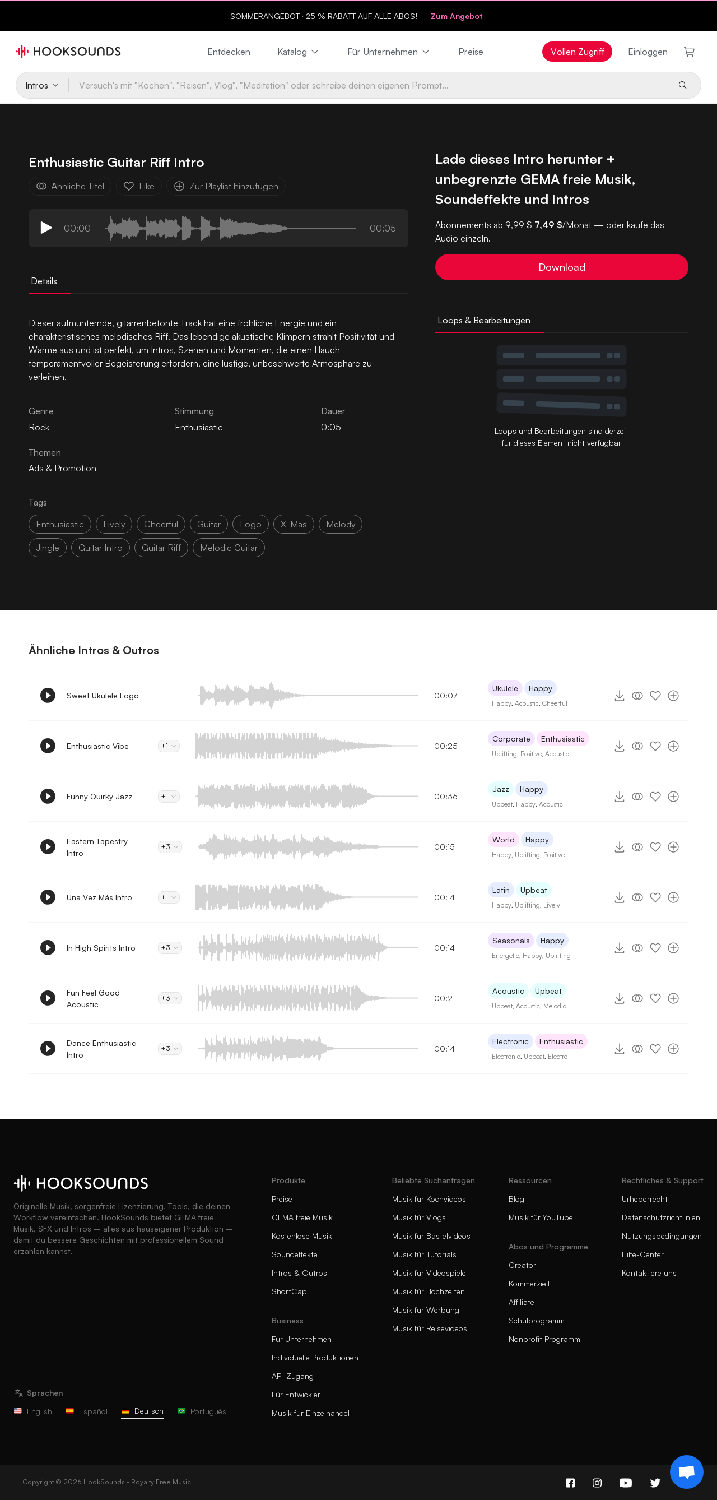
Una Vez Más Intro (99, 897)
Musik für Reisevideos (429, 1328)
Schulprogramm (537, 1320)
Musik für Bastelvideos (431, 1235)
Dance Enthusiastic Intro (101, 1048)
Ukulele (505, 688)
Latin (501, 890)
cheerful (161, 524)
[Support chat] (687, 1472)
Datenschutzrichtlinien (661, 1217)
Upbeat (502, 804)
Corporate (511, 738)
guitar (209, 524)
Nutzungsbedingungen (662, 1235)
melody (340, 524)
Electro (557, 1056)
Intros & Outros (299, 1272)
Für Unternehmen (389, 51)
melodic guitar (229, 547)
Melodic (554, 1006)
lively (114, 524)
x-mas (294, 524)
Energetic (505, 955)
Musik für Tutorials (424, 1254)
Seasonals (511, 940)
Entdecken (228, 51)
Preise (470, 51)
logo (251, 524)
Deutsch (142, 1410)
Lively (551, 905)
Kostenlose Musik (302, 1235)
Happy (540, 688)
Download (561, 267)
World (503, 839)
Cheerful (554, 703)
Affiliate (521, 1302)
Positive (531, 753)
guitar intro (100, 547)
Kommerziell (529, 1283)
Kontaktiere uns (649, 1272)
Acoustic (527, 703)
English (32, 1411)
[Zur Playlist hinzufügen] (673, 695)
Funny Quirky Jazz (99, 796)
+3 (170, 846)
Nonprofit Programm (544, 1339)
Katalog (298, 51)
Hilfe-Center (643, 1254)
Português (201, 1411)
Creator (522, 1265)
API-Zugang (293, 1376)
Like (139, 186)
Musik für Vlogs (419, 1217)
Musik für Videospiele (429, 1272)
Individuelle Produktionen (315, 1357)
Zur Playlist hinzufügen (226, 186)
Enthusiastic (199, 427)
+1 (169, 746)
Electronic (510, 1041)
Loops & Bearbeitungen (483, 320)
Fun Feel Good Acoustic (93, 998)
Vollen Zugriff (577, 51)
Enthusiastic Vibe (98, 746)
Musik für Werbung (425, 1309)
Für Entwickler (296, 1394)
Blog (516, 1198)
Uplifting (504, 753)
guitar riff (161, 547)
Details (44, 280)
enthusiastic (60, 524)
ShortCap (289, 1291)
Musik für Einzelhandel (311, 1413)
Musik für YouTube (541, 1217)
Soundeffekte (295, 1254)
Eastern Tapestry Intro (97, 847)
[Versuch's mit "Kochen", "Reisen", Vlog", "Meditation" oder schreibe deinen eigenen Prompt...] (368, 85)
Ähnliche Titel (70, 186)
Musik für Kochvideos (429, 1198)
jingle (47, 547)
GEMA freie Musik (302, 1217)
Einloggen (648, 51)
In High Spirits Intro (101, 947)
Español (87, 1411)
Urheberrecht (645, 1198)
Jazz (500, 789)
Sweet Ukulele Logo (103, 695)
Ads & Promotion (62, 468)
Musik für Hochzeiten (428, 1291)
